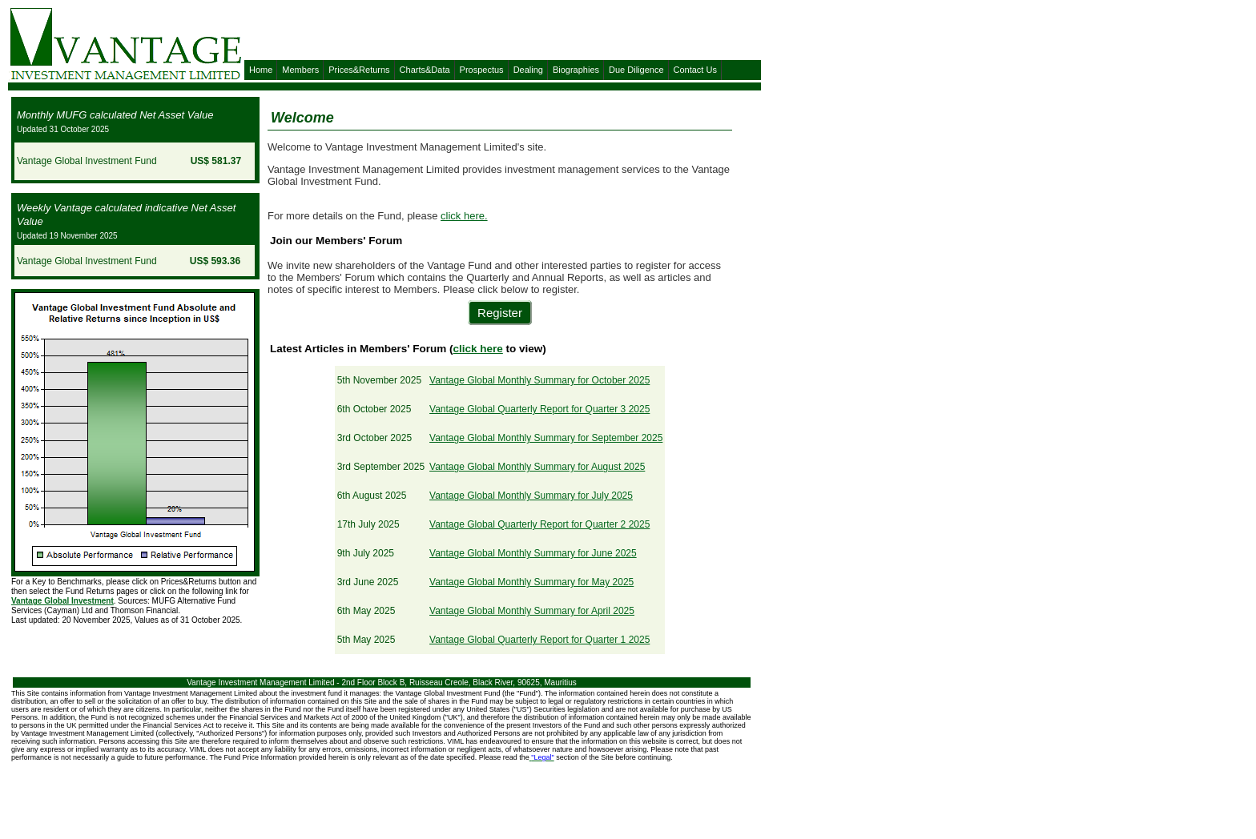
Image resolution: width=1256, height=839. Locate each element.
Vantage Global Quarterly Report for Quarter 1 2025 (539, 639)
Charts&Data (425, 69)
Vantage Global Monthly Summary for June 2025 (533, 553)
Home (260, 69)
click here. (464, 216)
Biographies (576, 69)
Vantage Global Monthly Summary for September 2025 (545, 438)
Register (499, 312)
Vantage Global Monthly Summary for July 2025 (531, 495)
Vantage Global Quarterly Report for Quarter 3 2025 (539, 409)
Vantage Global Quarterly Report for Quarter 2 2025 (539, 524)
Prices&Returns (358, 69)
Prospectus (482, 69)
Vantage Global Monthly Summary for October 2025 (539, 380)
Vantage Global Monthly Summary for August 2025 (537, 466)
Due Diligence (636, 69)
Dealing (528, 69)
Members (300, 69)
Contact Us (695, 69)
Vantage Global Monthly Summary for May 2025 (531, 582)
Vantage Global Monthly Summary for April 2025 (531, 610)
